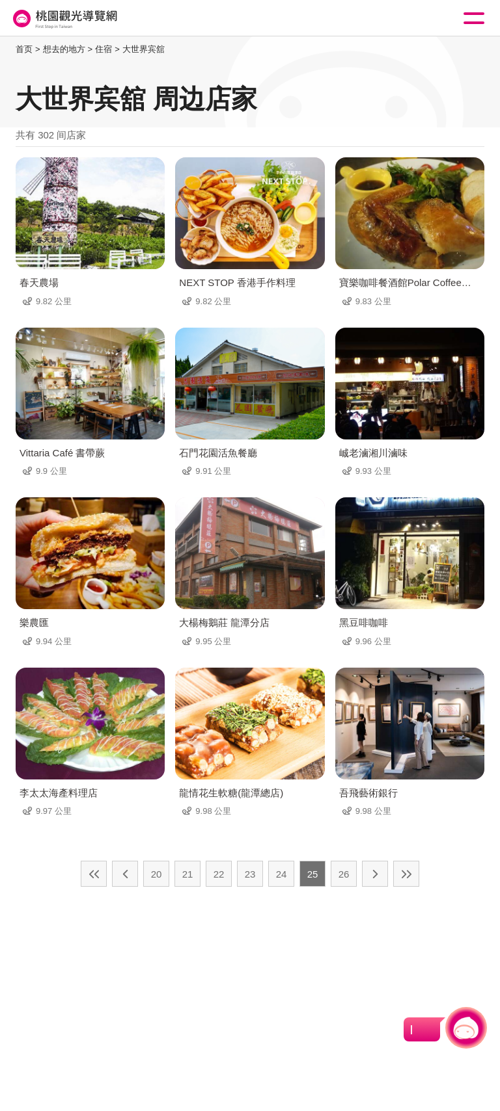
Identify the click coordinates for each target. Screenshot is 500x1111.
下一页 (375, 874)
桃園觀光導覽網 (63, 18)
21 (187, 874)
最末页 (406, 874)
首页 (24, 49)
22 (219, 874)
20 (156, 874)
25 (312, 874)
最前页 (94, 874)
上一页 (125, 874)
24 (281, 874)
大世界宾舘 (143, 49)
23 (250, 874)
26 (344, 874)
